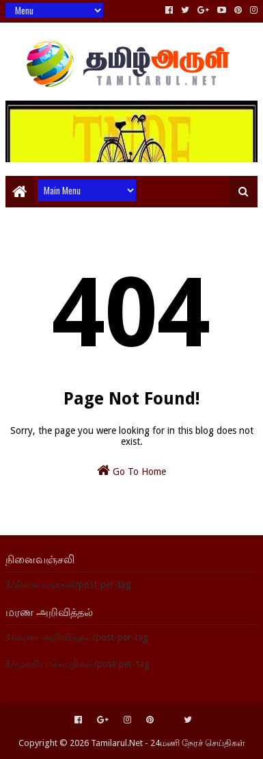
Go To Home (131, 470)
